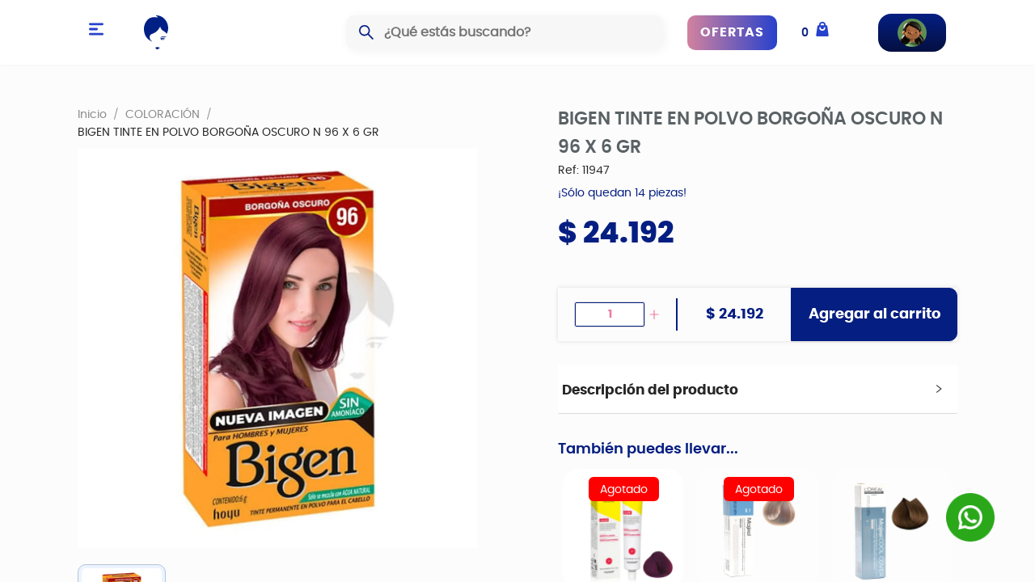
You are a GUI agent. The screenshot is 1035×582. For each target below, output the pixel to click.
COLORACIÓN (162, 114)
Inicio (92, 114)
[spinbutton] (609, 314)
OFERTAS (732, 32)
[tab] (757, 389)
